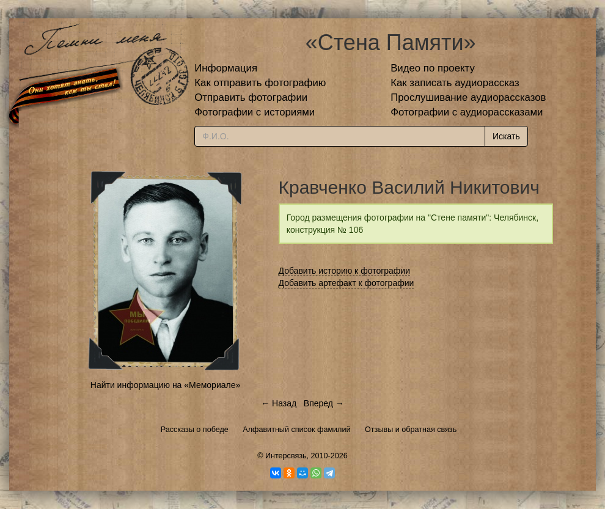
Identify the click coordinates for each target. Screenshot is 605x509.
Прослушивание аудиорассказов (468, 97)
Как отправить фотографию (260, 83)
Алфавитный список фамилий (296, 429)
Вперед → (324, 403)
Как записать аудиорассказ (455, 83)
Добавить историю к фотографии (345, 271)
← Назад (278, 403)
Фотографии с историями (254, 112)
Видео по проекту (433, 68)
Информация (225, 68)
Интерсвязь (286, 456)
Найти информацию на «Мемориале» (165, 385)
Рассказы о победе (195, 429)
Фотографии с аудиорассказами (467, 112)
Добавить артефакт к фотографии (346, 283)
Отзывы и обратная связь (411, 429)
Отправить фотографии (250, 97)
